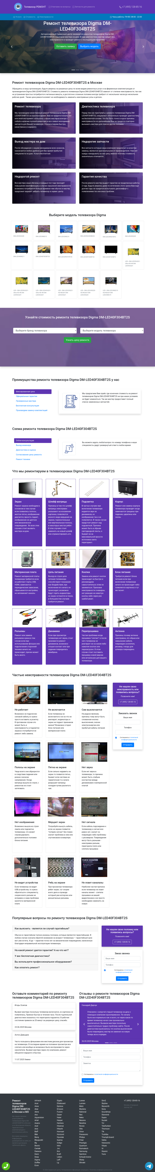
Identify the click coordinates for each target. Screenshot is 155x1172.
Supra (104, 1117)
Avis (36, 1129)
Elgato (59, 1100)
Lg (58, 1162)
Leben (59, 1157)
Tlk (103, 1131)
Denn (37, 1154)
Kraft (59, 1154)
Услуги (17, 16)
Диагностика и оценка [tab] (26, 450)
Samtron (82, 1154)
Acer (36, 1103)
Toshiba (105, 1134)
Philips (82, 1137)
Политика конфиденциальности (100, 1170)
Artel (37, 1120)
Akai (36, 1109)
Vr (102, 1148)
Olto (81, 1129)
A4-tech (38, 1100)
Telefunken (106, 1126)
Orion (81, 1131)
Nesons (82, 1120)
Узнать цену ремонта (77, 340)
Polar (81, 1140)
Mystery (82, 1109)
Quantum (83, 1146)
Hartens (60, 1123)
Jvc (58, 1148)
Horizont (60, 1134)
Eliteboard (61, 1103)
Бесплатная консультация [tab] (27, 406)
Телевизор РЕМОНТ (35, 6)
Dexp (37, 1157)
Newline (82, 1123)
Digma (37, 1160)
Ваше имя (127, 717)
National (82, 1112)
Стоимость (29, 17)
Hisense (60, 1126)
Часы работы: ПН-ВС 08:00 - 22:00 (126, 17)
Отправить (127, 745)
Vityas (104, 1146)
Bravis (37, 1146)
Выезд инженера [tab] (23, 445)
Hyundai (60, 1137)
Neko (81, 1117)
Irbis (59, 1146)
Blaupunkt (39, 1140)
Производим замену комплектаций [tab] (31, 410)
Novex (82, 1126)
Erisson (60, 1109)
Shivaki (82, 1162)
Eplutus (60, 1106)
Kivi (58, 1151)
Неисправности (45, 17)
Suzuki (104, 1120)
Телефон (128, 727)
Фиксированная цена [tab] (25, 391)
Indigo (59, 1143)
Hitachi (60, 1129)
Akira (37, 1112)
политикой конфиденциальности (106, 1074)
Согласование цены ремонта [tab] (29, 455)
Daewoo (38, 1151)
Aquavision (39, 1117)
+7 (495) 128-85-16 (130, 6)
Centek (37, 1148)
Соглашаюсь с (129, 739)
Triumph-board (108, 1137)
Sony (104, 1109)
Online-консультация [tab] (25, 440)
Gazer (59, 1115)
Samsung (83, 1151)
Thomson (106, 1129)
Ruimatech (83, 1148)
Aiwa (37, 1106)
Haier (59, 1117)
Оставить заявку (65, 46)
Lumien (82, 1103)
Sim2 (104, 1100)
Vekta (104, 1140)
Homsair (60, 1131)
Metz (81, 1106)
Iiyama (59, 1140)
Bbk (36, 1134)
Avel (36, 1126)
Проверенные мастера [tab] (26, 401)
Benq (37, 1137)
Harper (60, 1120)
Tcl (103, 1123)
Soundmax (106, 1112)
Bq (36, 1143)
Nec (81, 1115)
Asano (37, 1123)
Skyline (104, 1103)
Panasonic (83, 1134)
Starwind (105, 1115)
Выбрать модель (89, 46)
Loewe (82, 1100)
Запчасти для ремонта (83, 7)
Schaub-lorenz (85, 1157)
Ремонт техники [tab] (23, 459)
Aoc (36, 1115)
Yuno (104, 1154)
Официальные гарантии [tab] (26, 396)
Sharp (81, 1160)
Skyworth (105, 1106)
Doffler (37, 1162)
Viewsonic (106, 1143)
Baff (36, 1131)
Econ (37, 1165)
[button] (84, 1024)
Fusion (60, 1112)
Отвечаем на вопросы (60, 7)
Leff (58, 1160)
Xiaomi (104, 1151)
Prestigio (83, 1143)
